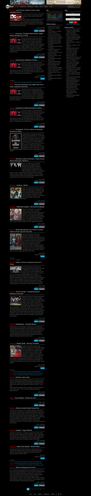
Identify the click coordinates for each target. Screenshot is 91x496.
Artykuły (16, 6)
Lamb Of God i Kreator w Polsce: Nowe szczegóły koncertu (54, 28)
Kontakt (52, 494)
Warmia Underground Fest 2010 (25, 467)
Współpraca (46, 494)
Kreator (60, 16)
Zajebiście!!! (18, 259)
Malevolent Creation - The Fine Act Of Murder (30, 206)
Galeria (36, 6)
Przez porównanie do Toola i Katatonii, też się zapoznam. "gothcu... (30, 465)
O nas (34, 494)
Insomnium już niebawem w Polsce (26, 60)
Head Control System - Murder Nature (28, 446)
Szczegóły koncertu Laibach (54, 38)
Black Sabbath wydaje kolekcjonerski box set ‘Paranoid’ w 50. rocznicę (72, 87)
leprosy (11, 371)
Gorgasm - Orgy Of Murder (24, 430)
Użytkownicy (23, 6)
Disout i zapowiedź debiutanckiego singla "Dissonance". (71, 92)
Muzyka (12, 129)
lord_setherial (12, 259)
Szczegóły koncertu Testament (55, 37)
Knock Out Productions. (55, 18)
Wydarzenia (30, 6)
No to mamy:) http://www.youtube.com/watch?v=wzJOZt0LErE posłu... (28, 461)
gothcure (11, 461)
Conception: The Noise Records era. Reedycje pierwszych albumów (71, 53)
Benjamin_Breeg (13, 465)
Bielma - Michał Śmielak (72, 34)
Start (31, 494)
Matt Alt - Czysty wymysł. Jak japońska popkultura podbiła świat (73, 74)
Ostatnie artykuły (69, 27)
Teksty (12, 398)
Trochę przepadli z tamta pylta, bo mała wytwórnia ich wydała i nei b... (28, 463)
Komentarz (42, 30)
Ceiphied (11, 82)
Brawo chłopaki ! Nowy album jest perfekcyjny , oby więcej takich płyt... (28, 82)
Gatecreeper (52, 16)
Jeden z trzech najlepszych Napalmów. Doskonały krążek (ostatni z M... (27, 374)
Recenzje (13, 185)
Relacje (12, 33)
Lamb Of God (55, 14)
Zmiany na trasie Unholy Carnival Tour (27, 408)
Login (51, 6)
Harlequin (12, 373)
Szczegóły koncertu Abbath (54, 41)
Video (11, 84)
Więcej (46, 6)
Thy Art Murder (52, 17)
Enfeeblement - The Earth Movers (26, 324)
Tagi (47, 10)
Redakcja (40, 494)
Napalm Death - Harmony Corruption (28, 343)
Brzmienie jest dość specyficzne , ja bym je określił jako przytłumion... (27, 371)
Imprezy (12, 10)
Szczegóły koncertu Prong (54, 40)
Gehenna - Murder (22, 185)
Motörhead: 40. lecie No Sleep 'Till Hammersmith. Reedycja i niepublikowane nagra (73, 69)
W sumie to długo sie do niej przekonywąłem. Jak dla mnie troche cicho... (29, 373)
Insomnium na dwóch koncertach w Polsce (29, 108)
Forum (41, 6)
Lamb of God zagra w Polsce (55, 67)
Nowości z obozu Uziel (22, 377)
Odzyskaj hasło (76, 24)
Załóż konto (69, 24)
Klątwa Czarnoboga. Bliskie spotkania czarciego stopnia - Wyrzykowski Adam (73, 31)
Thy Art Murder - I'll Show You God (25, 398)
